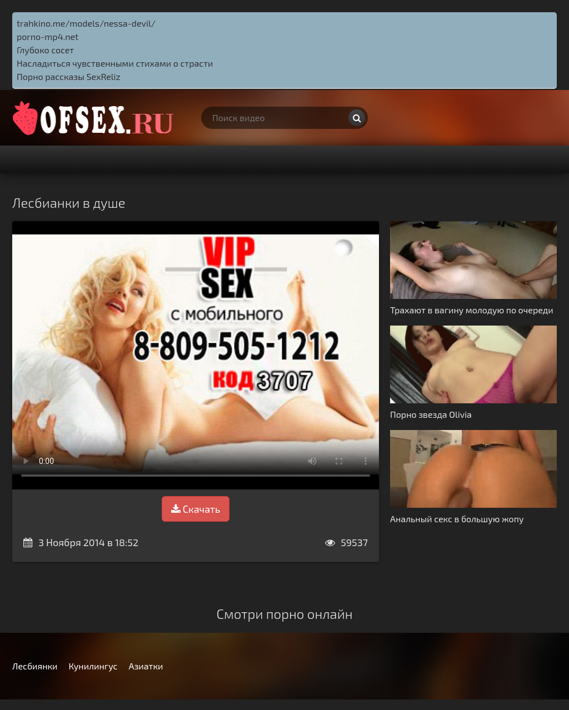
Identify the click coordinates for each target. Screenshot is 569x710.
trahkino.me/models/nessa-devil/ (86, 23)
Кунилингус (92, 666)
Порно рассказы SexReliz (69, 76)
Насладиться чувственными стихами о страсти (115, 63)
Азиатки (145, 666)
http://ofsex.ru (95, 118)
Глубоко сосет (45, 49)
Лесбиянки (34, 666)
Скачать (195, 509)
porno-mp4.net (47, 36)
